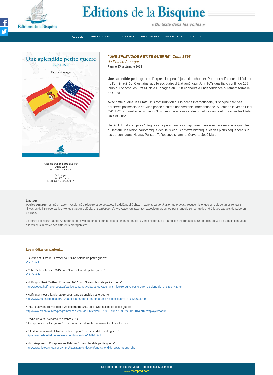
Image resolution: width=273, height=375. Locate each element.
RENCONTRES (149, 36)
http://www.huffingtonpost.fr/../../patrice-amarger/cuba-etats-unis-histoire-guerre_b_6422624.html (86, 298)
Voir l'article (33, 262)
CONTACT (195, 36)
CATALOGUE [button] (125, 36)
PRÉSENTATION (100, 36)
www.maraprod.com (136, 371)
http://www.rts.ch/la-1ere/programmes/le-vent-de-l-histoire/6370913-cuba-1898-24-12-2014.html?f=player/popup (96, 311)
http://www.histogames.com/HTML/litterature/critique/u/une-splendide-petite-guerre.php (80, 347)
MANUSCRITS (173, 36)
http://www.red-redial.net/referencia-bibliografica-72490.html (63, 335)
